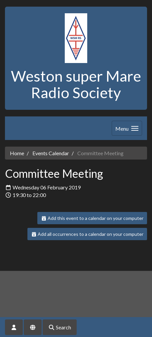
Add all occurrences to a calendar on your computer (87, 234)
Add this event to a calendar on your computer (92, 218)
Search (59, 327)
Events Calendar (50, 153)
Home (17, 153)
